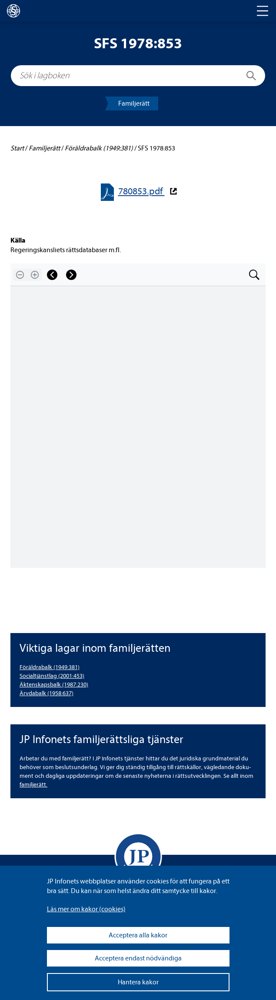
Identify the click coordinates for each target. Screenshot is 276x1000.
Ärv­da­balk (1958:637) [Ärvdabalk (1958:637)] (46, 693)
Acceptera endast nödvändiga (138, 958)
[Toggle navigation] (262, 11)
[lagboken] (13, 11)
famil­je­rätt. (33, 784)
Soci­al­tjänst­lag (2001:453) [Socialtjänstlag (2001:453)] (52, 676)
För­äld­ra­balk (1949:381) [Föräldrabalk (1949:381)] (50, 667)
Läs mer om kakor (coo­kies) (86, 909)
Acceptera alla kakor (138, 935)
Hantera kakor (138, 982)
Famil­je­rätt (134, 103)
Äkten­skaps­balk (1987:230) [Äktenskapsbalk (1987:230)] (54, 684)
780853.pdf (141, 191)
